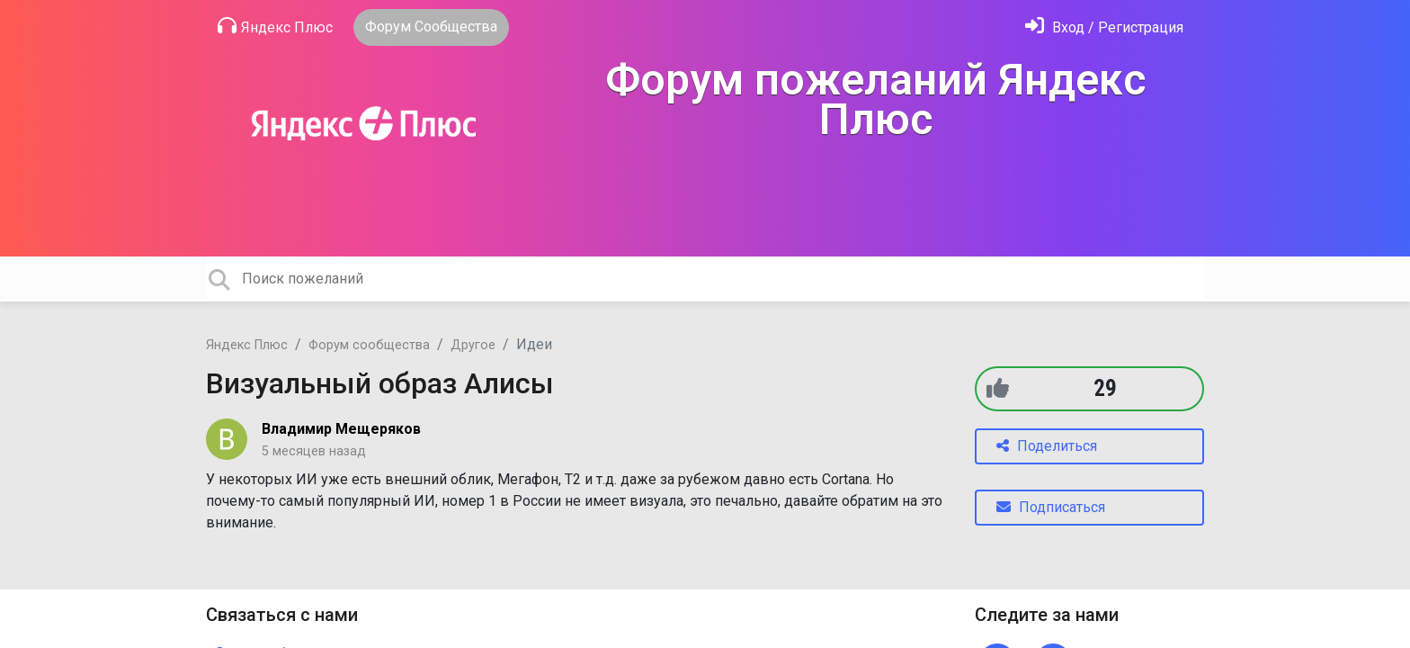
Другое (473, 345)
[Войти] (1104, 27)
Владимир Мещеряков (341, 428)
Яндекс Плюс (275, 26)
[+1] (997, 388)
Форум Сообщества (431, 26)
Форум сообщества (369, 345)
